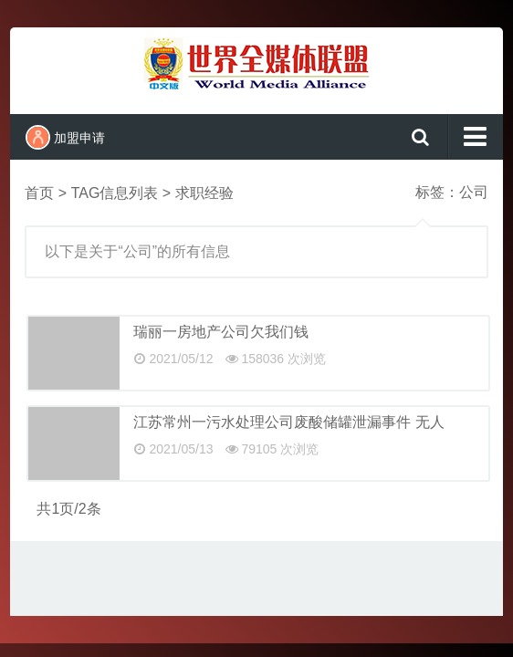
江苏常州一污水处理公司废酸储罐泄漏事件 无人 (288, 422)
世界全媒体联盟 (256, 68)
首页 (39, 193)
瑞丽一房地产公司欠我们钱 (221, 331)
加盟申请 (65, 137)
